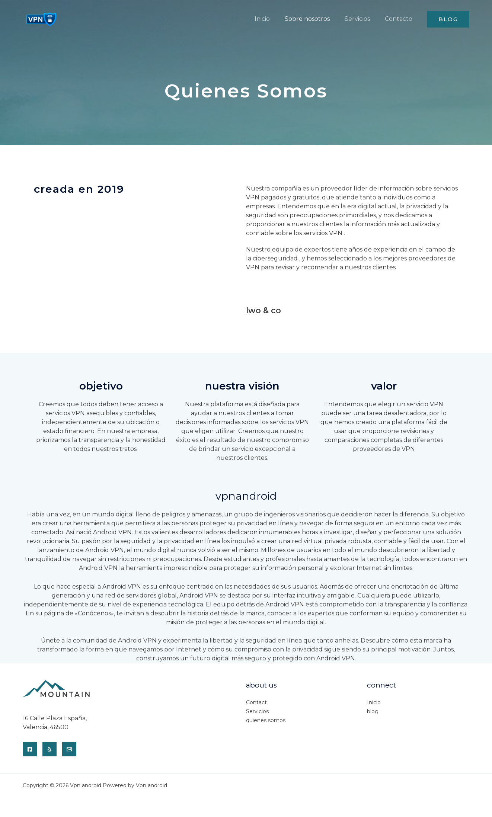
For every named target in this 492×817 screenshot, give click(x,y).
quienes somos (265, 719)
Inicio (374, 701)
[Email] (69, 748)
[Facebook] (30, 748)
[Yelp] (49, 748)
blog (372, 710)
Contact (256, 701)
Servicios (257, 710)
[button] (448, 19)
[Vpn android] (41, 18)
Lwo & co (261, 309)
